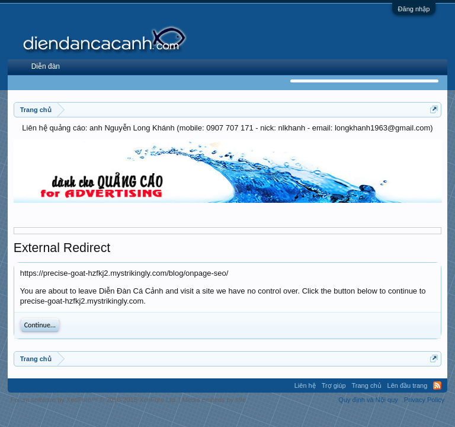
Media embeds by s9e (214, 399)
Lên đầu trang (407, 385)
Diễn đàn (45, 66)
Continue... (40, 325)
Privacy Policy (424, 399)
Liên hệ (305, 385)
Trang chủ (367, 385)
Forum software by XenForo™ (94, 399)
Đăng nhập (414, 8)
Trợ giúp (334, 385)
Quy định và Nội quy (368, 399)
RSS (437, 385)
